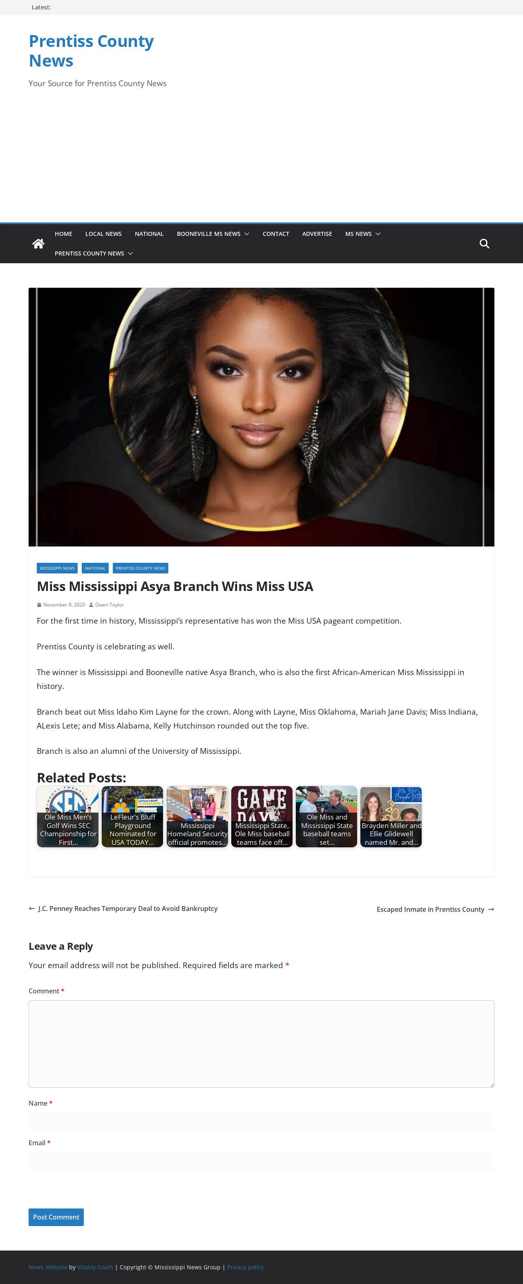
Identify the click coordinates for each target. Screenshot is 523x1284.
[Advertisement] (261, 161)
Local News (103, 234)
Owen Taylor (109, 604)
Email (40, 1142)
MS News (358, 234)
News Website (48, 1267)
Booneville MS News (209, 234)
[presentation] (85, 1191)
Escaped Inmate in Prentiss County (435, 909)
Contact (276, 234)
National (149, 234)
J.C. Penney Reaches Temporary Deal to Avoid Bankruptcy (123, 908)
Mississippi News (57, 568)
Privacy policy (245, 1267)
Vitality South (95, 1267)
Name (41, 1103)
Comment (47, 990)
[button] (245, 234)
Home (63, 234)
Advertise (317, 234)
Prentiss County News (91, 50)
